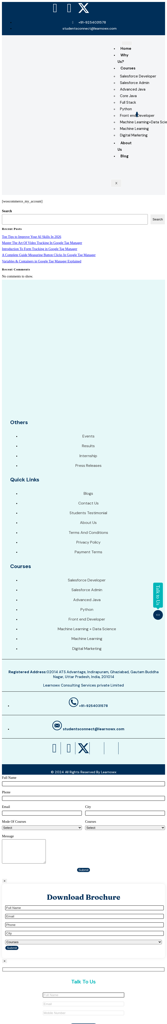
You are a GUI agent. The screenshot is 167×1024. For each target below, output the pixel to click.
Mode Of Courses (14, 821)
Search (7, 211)
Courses (127, 68)
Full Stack (128, 102)
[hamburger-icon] (126, 43)
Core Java (128, 95)
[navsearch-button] (137, 114)
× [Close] (5, 881)
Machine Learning (134, 128)
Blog (124, 156)
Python (126, 109)
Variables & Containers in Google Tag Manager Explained (41, 261)
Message (8, 836)
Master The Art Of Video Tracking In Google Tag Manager (42, 243)
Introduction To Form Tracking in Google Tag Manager (39, 249)
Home (125, 48)
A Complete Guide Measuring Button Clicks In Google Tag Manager (48, 255)
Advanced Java (132, 89)
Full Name (9, 778)
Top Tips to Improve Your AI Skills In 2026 (31, 237)
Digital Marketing (134, 135)
